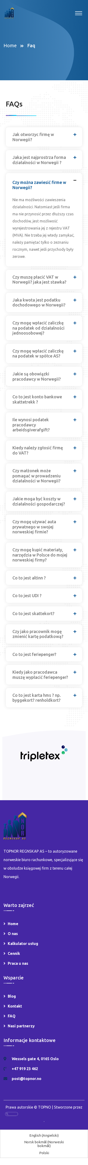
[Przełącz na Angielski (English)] (44, 1135)
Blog (12, 996)
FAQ (11, 1016)
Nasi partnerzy (21, 1026)
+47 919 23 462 (25, 1069)
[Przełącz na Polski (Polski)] (44, 1152)
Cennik (14, 953)
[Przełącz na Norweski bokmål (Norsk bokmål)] (44, 1144)
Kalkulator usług (23, 943)
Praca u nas (18, 963)
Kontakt (15, 1006)
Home (11, 45)
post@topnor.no (26, 1078)
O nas (13, 933)
